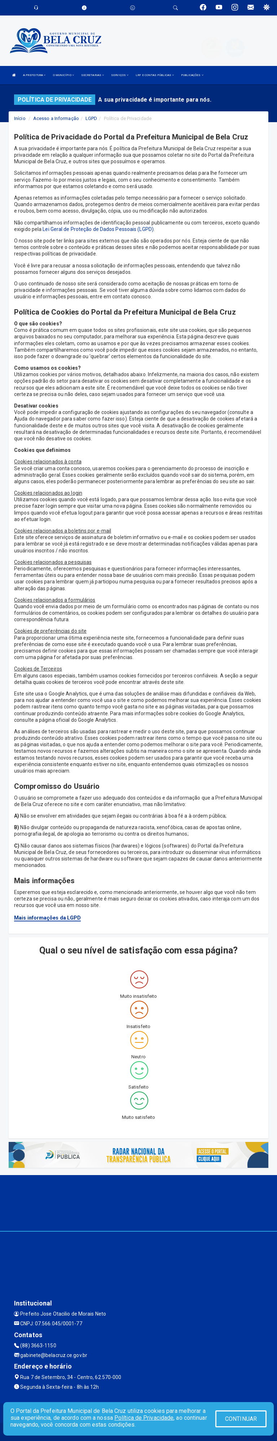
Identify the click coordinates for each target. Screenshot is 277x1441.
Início (20, 118)
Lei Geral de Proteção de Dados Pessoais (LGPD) (98, 229)
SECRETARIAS (92, 75)
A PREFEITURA (34, 75)
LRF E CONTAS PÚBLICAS (155, 75)
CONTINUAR (241, 1418)
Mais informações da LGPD (47, 918)
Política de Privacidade (143, 1417)
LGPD (91, 118)
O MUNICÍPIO (63, 75)
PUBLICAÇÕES (192, 75)
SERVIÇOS (119, 75)
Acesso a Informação (56, 118)
